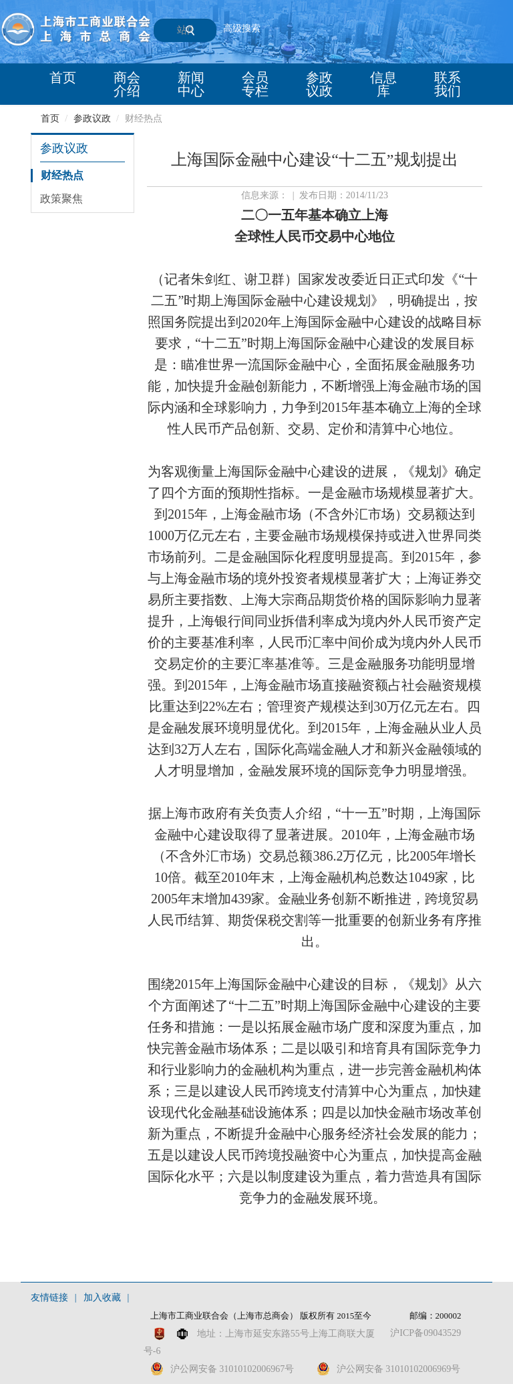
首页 (62, 77)
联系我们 (447, 84)
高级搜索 (242, 28)
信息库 (383, 84)
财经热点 (62, 175)
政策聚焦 (61, 198)
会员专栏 (255, 84)
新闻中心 (191, 84)
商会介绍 (127, 84)
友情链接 (49, 1298)
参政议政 (319, 84)
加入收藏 (102, 1298)
